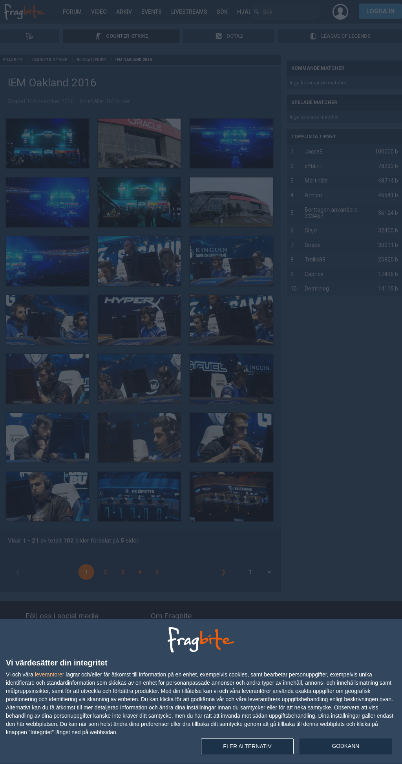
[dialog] (201, 691)
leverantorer (49, 674)
